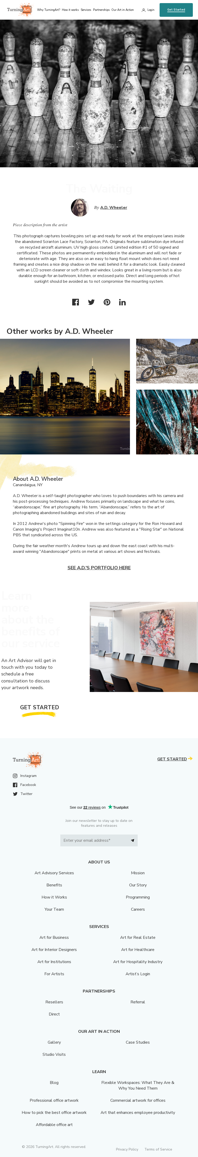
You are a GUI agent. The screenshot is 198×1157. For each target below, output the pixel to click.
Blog (54, 1082)
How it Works (54, 897)
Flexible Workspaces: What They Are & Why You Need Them (137, 1085)
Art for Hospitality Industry (137, 962)
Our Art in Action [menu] (122, 10)
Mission (138, 873)
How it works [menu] (70, 10)
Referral (137, 1002)
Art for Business (54, 937)
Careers (138, 909)
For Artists (54, 974)
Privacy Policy (127, 1149)
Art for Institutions (54, 962)
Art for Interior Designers (54, 950)
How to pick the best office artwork (54, 1112)
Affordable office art (54, 1125)
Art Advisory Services (54, 873)
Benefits (54, 885)
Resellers (54, 1002)
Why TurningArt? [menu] (48, 10)
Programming (138, 897)
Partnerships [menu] (101, 10)
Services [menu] (86, 10)
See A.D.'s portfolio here (99, 568)
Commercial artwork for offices (138, 1100)
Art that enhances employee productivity (138, 1112)
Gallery (54, 1042)
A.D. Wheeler (113, 207)
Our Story (138, 885)
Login (150, 10)
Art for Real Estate (137, 937)
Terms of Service (158, 1149)
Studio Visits (54, 1054)
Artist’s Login (138, 974)
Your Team (54, 909)
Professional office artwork (54, 1100)
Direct (54, 1014)
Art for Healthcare (137, 950)
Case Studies (138, 1042)
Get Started (176, 10)
